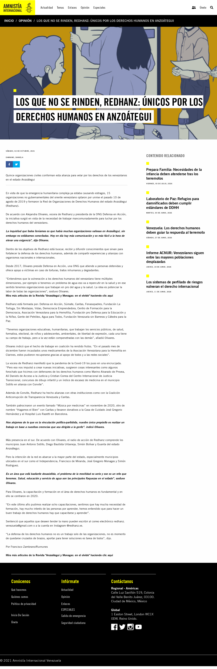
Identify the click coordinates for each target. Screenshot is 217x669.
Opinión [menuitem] (85, 7)
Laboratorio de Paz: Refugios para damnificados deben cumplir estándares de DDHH (172, 203)
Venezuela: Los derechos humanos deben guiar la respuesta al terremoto (175, 230)
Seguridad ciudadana (73, 623)
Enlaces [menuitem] (72, 7)
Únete (203, 7)
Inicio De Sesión (20, 615)
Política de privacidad (23, 604)
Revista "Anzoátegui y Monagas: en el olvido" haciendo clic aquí (74, 295)
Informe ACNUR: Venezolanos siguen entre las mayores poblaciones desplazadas (175, 257)
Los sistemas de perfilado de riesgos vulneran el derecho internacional (174, 284)
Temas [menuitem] (60, 7)
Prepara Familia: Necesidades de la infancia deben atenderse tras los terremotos (174, 174)
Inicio (9, 21)
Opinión (25, 21)
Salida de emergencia (73, 616)
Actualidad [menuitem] (47, 7)
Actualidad (67, 590)
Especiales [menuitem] (99, 7)
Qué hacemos (18, 590)
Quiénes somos (19, 597)
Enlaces (65, 604)
